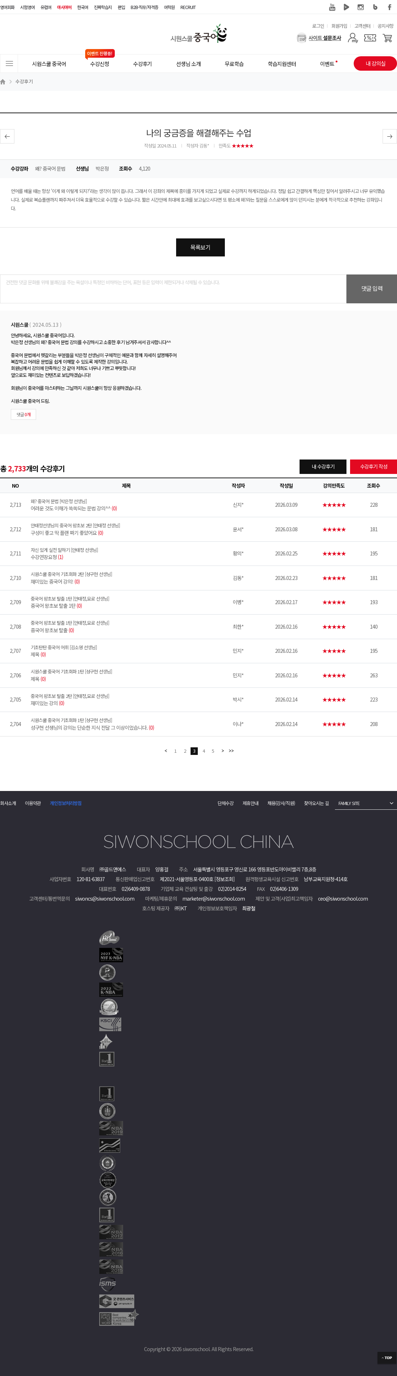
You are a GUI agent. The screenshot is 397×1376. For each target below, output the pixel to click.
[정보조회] (224, 879)
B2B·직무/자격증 (144, 7)
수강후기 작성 (373, 466)
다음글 (390, 136)
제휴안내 (250, 803)
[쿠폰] (370, 37)
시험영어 (27, 7)
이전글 (7, 136)
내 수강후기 (323, 466)
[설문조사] (318, 37)
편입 (121, 7)
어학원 (169, 7)
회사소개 (8, 803)
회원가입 (339, 25)
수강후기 (24, 81)
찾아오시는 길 (316, 803)
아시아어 (64, 7)
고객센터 (362, 25)
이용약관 (33, 803)
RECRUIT (188, 7)
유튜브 (332, 7)
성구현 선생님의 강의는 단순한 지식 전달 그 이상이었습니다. (126, 724)
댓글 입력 (372, 288)
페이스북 (390, 7)
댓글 (23, 414)
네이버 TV (346, 7)
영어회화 (7, 7)
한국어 (82, 7)
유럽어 (45, 7)
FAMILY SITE (349, 803)
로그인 (318, 25)
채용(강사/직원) (281, 803)
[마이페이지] (353, 37)
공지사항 (385, 25)
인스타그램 (361, 7)
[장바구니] (387, 37)
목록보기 (200, 247)
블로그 (375, 7)
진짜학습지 (103, 7)
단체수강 (226, 803)
